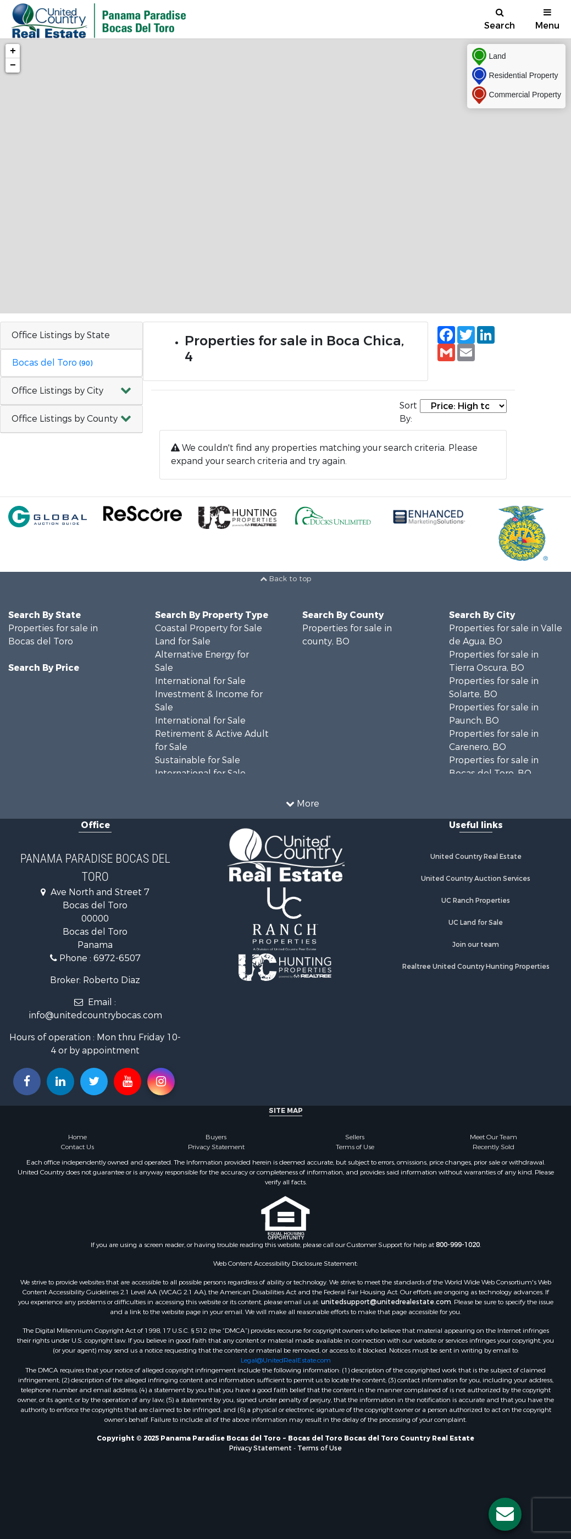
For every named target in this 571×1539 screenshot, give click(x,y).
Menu (547, 19)
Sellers (354, 1137)
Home (77, 1137)
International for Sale (200, 681)
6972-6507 (117, 958)
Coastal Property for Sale (208, 628)
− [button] (13, 65)
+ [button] (13, 51)
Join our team (475, 944)
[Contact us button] (505, 1514)
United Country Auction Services (475, 878)
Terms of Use (355, 1147)
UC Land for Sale (475, 922)
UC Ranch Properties (475, 900)
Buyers (216, 1137)
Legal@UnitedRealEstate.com (286, 1360)
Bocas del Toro (52, 362)
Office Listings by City (57, 390)
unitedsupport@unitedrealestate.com (386, 1302)
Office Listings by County (65, 418)
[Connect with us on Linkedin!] (60, 1081)
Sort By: (408, 412)
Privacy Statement (216, 1147)
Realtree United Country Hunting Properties (476, 966)
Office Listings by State (61, 335)
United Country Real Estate (476, 856)
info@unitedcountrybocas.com (95, 1015)
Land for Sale (182, 641)
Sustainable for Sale (197, 760)
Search (499, 19)
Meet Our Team (493, 1137)
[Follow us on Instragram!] (161, 1081)
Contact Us (77, 1147)
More (302, 803)
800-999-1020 (458, 1244)
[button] (71, 391)
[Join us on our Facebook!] (27, 1081)
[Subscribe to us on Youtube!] (127, 1081)
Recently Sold (493, 1147)
